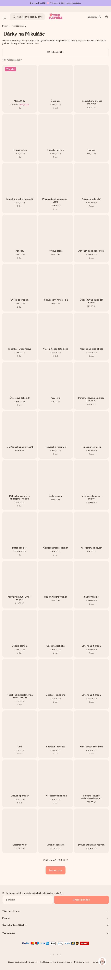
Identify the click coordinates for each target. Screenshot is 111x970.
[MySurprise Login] (94, 16)
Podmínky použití (81, 962)
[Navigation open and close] (4, 16)
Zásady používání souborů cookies (22, 962)
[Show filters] (55, 52)
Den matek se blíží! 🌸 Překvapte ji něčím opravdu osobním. (55, 3)
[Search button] (14, 16)
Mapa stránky (97, 962)
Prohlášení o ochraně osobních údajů (55, 962)
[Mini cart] (106, 16)
